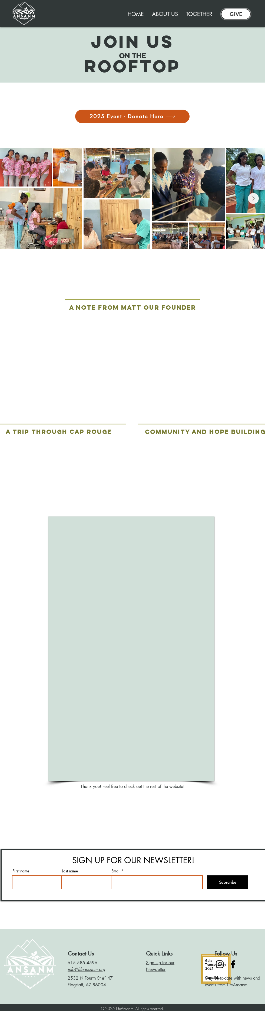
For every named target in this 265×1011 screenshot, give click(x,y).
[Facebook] (233, 964)
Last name (70, 871)
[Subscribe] (227, 882)
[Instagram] (219, 964)
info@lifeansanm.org (86, 969)
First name (20, 871)
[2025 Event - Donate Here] (132, 116)
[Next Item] (253, 198)
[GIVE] (236, 14)
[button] (199, 14)
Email (115, 871)
